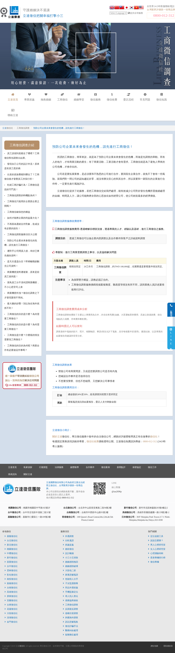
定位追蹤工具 (155, 536)
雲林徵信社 (11, 570)
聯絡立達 (13, 113)
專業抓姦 (29, 97)
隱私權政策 (168, 646)
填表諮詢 (12, 474)
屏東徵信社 (11, 596)
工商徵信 (62, 97)
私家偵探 (28, 467)
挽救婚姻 (46, 97)
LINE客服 (171, 338)
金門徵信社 (11, 622)
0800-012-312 (163, 15)
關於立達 (57, 436)
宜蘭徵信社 (11, 600)
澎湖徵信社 (11, 617)
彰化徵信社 (11, 575)
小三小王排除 (70, 558)
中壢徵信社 (11, 553)
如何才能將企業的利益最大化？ (23, 218)
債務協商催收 (70, 600)
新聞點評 (121, 467)
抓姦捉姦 (68, 545)
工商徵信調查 (70, 605)
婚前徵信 (68, 549)
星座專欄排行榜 (156, 558)
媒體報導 (74, 467)
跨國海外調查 (70, 617)
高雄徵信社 (11, 592)
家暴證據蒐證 (70, 575)
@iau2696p (117, 491)
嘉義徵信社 (11, 583)
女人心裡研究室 (156, 549)
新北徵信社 (11, 545)
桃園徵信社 (11, 549)
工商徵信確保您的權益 (18, 212)
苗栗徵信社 (11, 562)
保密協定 (136, 467)
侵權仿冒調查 (70, 613)
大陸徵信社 (11, 613)
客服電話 (171, 309)
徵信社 (154, 436)
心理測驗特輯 (155, 553)
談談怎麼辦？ (155, 540)
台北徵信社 (11, 540)
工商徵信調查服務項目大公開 (22, 234)
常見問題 (145, 97)
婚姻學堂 (79, 97)
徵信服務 (95, 97)
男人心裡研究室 (156, 545)
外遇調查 (68, 536)
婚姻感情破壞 (70, 566)
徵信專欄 (153, 562)
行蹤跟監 (43, 467)
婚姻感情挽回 (70, 562)
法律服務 (59, 467)
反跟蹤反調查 (70, 609)
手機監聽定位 (70, 592)
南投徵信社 (11, 579)
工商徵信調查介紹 (22, 145)
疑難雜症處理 (70, 635)
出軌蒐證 (68, 540)
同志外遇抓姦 (70, 587)
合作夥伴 (90, 467)
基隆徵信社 (11, 536)
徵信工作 (152, 467)
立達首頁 (12, 467)
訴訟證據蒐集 (70, 622)
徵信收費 (112, 97)
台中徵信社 (11, 566)
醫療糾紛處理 (70, 630)
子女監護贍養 (70, 583)
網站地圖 (154, 646)
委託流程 (128, 97)
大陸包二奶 (69, 570)
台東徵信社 (11, 605)
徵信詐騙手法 (70, 626)
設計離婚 (68, 553)
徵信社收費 (93, 441)
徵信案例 (105, 467)
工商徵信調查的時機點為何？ (22, 195)
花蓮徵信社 (11, 609)
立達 (7, 128)
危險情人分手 (70, 579)
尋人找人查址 (70, 596)
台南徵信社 (11, 587)
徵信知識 (161, 97)
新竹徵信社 (11, 558)
